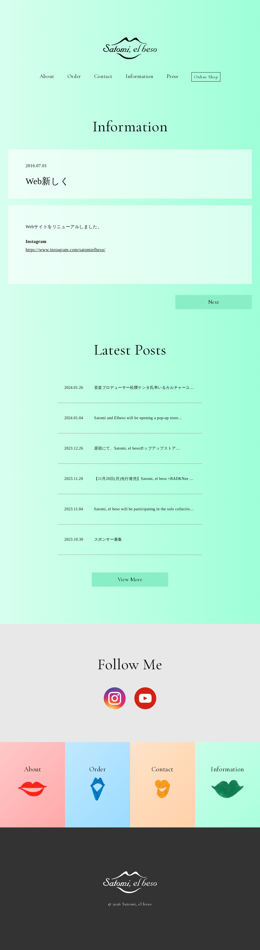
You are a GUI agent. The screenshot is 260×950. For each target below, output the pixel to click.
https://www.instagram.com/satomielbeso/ (65, 249)
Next (213, 302)
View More (130, 579)
